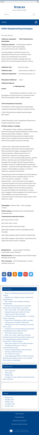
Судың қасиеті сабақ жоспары (15, 314)
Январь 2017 (9, 397)
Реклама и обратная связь (19, 424)
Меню (2, 1)
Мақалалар (8, 373)
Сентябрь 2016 (10, 404)
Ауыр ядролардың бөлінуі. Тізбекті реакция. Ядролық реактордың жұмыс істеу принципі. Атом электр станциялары (18, 358)
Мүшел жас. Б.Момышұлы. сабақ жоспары (19, 320)
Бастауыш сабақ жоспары (13, 352)
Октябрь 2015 (9, 406)
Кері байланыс (19, 417)
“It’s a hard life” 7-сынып (12, 354)
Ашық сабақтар (8, 35)
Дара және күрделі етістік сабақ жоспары (19, 343)
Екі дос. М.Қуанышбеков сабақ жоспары (18, 350)
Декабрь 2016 (9, 399)
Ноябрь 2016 (9, 402)
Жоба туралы (19, 413)
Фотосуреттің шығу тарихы (14, 333)
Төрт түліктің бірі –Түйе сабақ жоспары (18, 310)
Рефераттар (9, 375)
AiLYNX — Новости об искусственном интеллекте (21, 430)
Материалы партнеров (19, 420)
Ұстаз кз (19, 7)
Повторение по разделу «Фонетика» (17, 322)
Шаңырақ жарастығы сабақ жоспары (17, 312)
